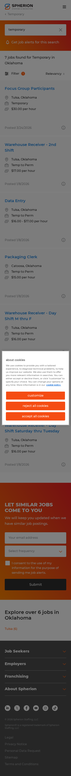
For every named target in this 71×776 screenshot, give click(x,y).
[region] (35, 388)
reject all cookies (35, 406)
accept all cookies (35, 416)
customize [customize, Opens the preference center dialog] (36, 395)
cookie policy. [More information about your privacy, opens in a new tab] (53, 385)
